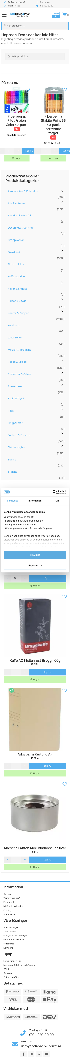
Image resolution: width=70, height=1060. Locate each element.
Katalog (7, 910)
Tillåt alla (35, 554)
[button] (27, 89)
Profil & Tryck (16, 398)
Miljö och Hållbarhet (13, 906)
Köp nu (29, 150)
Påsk (11, 411)
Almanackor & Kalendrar (23, 191)
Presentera (15, 386)
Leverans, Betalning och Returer (19, 965)
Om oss (7, 894)
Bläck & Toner (16, 203)
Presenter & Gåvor (19, 374)
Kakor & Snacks (17, 289)
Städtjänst (8, 943)
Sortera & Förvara (19, 435)
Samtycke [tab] (12, 500)
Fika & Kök (14, 252)
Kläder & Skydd (17, 301)
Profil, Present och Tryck (15, 935)
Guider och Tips (11, 977)
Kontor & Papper (18, 313)
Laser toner (15, 337)
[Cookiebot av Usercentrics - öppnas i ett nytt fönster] (52, 492)
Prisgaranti (8, 902)
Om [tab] (57, 500)
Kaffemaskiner (17, 276)
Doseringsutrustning (20, 228)
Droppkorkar (16, 240)
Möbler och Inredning (14, 939)
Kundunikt (14, 325)
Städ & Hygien (16, 447)
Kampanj (8, 948)
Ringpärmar (15, 423)
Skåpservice (9, 931)
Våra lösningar (11, 927)
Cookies (7, 973)
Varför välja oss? (11, 898)
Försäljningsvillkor (12, 961)
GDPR (6, 969)
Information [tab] (35, 500)
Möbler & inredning (19, 350)
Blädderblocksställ (19, 215)
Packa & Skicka (17, 362)
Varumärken (9, 914)
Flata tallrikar (16, 264)
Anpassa (35, 565)
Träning (12, 472)
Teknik (12, 459)
